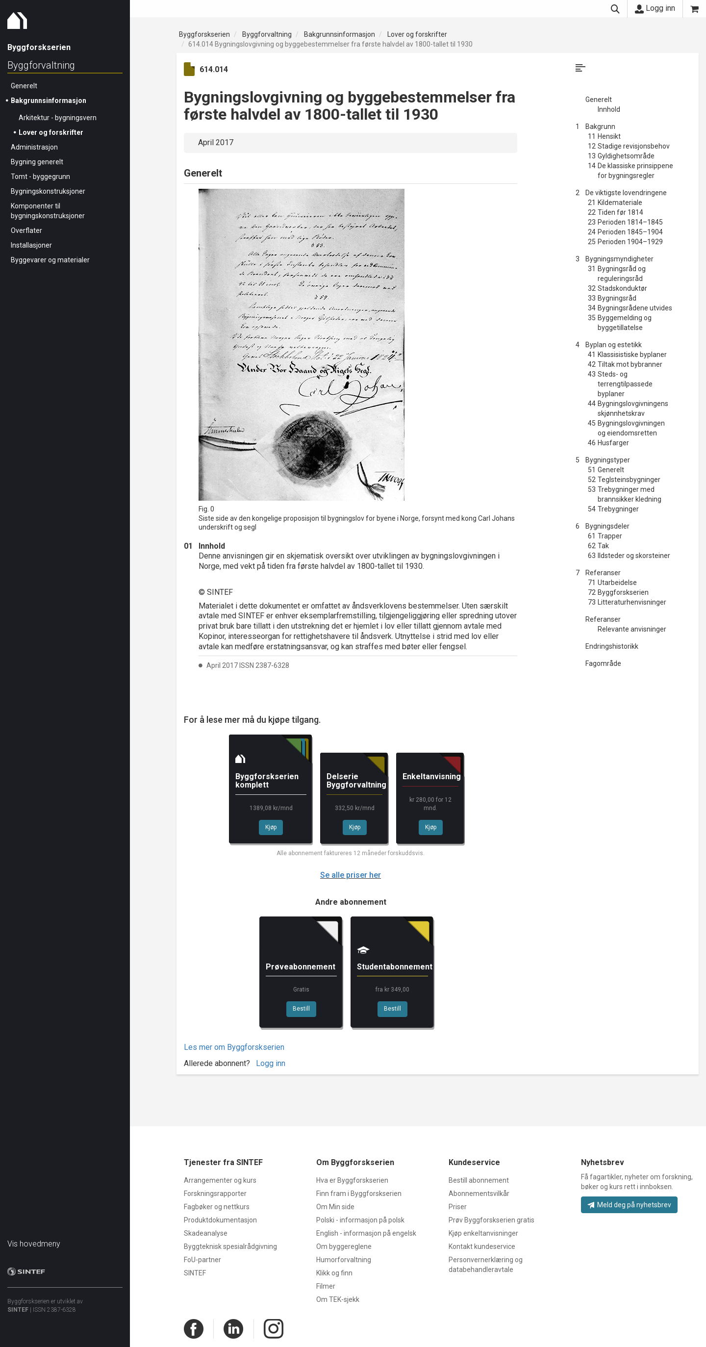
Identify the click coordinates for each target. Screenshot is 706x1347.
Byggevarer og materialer (50, 260)
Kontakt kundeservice (482, 1246)
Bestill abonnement (479, 1180)
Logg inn (655, 8)
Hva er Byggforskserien (352, 1180)
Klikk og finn (334, 1273)
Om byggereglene (344, 1246)
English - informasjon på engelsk (366, 1233)
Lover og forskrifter (51, 132)
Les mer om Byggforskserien (234, 1047)
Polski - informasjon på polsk (360, 1220)
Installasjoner (31, 245)
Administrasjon (34, 147)
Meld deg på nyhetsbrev (629, 1205)
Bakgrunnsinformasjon (48, 100)
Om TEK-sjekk (337, 1299)
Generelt (24, 86)
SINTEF (17, 1309)
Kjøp (271, 827)
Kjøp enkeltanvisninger (483, 1233)
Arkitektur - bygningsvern (58, 118)
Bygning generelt (37, 162)
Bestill (301, 1008)
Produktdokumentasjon (220, 1220)
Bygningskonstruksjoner (48, 191)
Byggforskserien (204, 34)
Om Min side (335, 1207)
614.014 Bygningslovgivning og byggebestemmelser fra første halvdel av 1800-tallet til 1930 (330, 44)
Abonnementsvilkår (479, 1193)
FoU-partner (202, 1260)
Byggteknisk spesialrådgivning (230, 1246)
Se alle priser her (350, 875)
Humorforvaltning (343, 1260)
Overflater (26, 230)
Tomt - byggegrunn (40, 176)
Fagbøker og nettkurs (217, 1207)
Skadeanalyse (205, 1233)
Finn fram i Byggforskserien (359, 1193)
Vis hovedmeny (33, 1243)
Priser (458, 1207)
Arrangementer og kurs (220, 1180)
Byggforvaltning (41, 65)
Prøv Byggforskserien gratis (491, 1220)
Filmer (325, 1286)
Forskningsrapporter (215, 1193)
